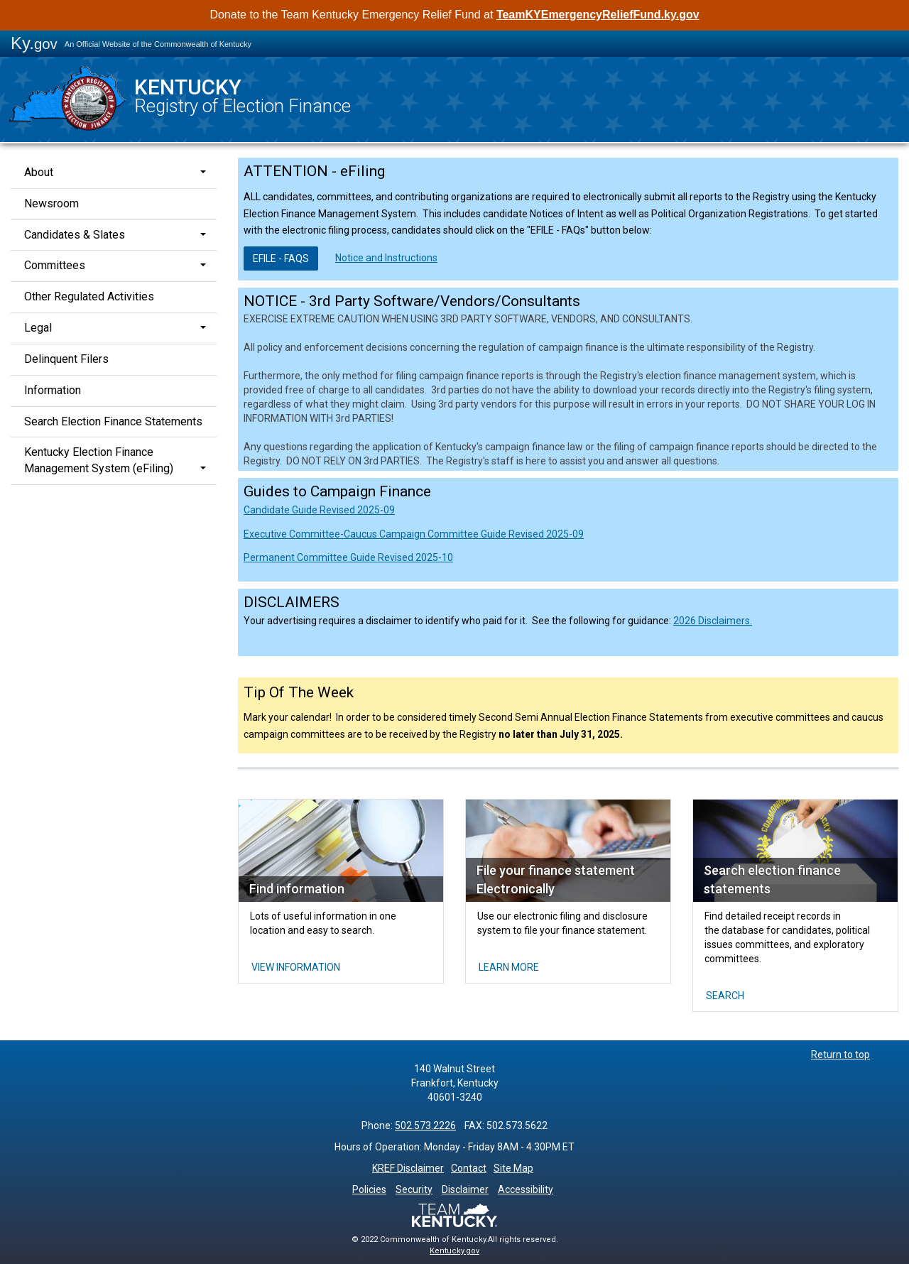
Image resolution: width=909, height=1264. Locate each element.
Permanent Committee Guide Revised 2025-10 (348, 557)
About (38, 172)
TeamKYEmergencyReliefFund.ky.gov (598, 15)
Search (725, 995)
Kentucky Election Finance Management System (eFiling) (98, 460)
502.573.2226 (425, 1125)
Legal (38, 327)
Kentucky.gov (454, 1250)
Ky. (34, 43)
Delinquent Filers (66, 359)
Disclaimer (465, 1189)
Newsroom (51, 203)
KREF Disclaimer (408, 1168)
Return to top (840, 1054)
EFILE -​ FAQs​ (281, 258)
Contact (468, 1168)
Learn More (509, 967)
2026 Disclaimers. (712, 620)
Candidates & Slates (74, 234)
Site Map (513, 1168)
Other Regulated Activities (89, 296)
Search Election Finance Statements (113, 421)
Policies (369, 1189)
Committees (54, 265)
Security (414, 1189)
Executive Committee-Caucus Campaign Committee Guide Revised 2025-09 (414, 534)
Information (52, 390)
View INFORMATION (295, 967)
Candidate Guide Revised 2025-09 (319, 510)
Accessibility (525, 1189)
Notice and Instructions (386, 257)
